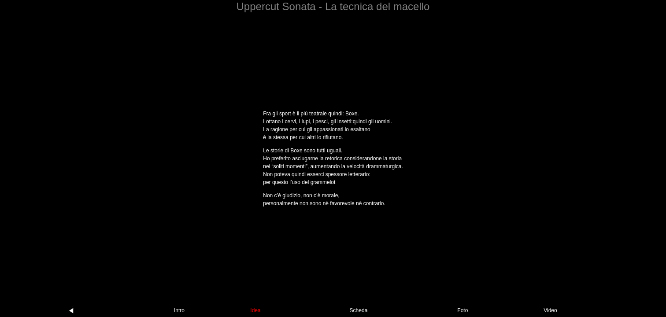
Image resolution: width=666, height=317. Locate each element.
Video (550, 310)
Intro (179, 310)
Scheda (359, 310)
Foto (462, 310)
